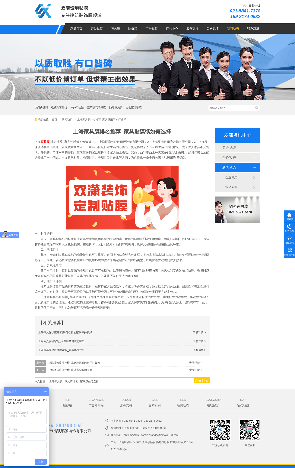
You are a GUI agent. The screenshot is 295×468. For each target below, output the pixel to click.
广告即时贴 (96, 402)
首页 (55, 119)
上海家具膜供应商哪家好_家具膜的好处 (61, 350)
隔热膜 (115, 28)
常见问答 (231, 187)
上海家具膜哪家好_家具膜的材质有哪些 (61, 341)
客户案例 (155, 402)
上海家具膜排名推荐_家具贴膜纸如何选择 (101, 119)
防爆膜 (132, 28)
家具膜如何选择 (89, 381)
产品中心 (172, 28)
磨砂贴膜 (97, 28)
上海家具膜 (55, 381)
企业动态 (231, 177)
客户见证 (213, 28)
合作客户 (229, 157)
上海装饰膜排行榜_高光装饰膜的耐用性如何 (74, 362)
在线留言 (212, 402)
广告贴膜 (152, 28)
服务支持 (192, 28)
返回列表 (201, 380)
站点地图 (243, 402)
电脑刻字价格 (59, 107)
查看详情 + (195, 362)
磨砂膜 (67, 402)
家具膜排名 (71, 381)
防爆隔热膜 (115, 107)
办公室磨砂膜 (134, 107)
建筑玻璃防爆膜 (96, 107)
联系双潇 (253, 28)
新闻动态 (233, 28)
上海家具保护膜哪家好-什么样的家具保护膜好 (65, 332)
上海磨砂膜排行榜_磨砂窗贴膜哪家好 (70, 369)
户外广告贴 (77, 107)
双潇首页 (76, 28)
